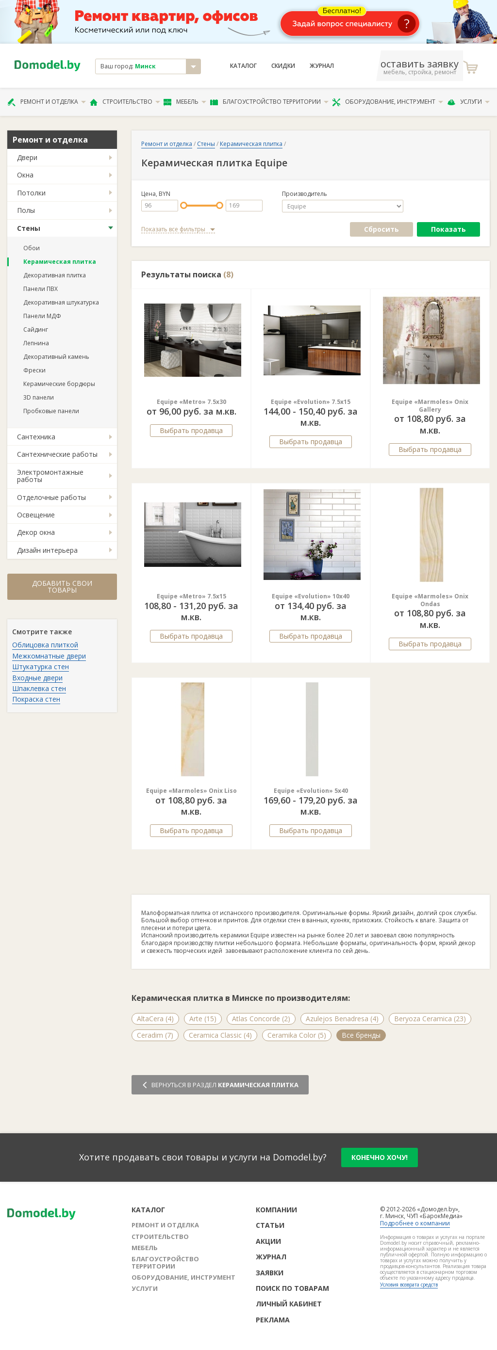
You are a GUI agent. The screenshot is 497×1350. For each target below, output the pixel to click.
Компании (276, 1209)
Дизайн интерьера (47, 550)
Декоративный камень (56, 357)
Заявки (269, 1272)
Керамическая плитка (59, 261)
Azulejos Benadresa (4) (342, 1018)
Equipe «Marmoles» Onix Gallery (430, 406)
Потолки (31, 192)
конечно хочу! (379, 1157)
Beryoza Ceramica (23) (430, 1018)
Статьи (270, 1225)
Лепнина (36, 343)
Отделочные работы (51, 497)
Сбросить (381, 229)
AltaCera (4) (155, 1018)
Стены (28, 228)
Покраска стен (36, 699)
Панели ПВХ (40, 289)
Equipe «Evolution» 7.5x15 (310, 402)
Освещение (36, 514)
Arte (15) (202, 1018)
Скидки (283, 66)
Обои (31, 248)
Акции (268, 1241)
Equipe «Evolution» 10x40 (310, 596)
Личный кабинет (289, 1303)
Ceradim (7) (155, 1035)
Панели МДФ (42, 316)
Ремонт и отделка (46, 101)
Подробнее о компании (415, 1223)
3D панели (38, 397)
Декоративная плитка (54, 275)
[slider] (183, 205)
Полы (26, 210)
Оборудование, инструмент (387, 101)
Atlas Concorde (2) (261, 1018)
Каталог (243, 66)
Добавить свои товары (62, 587)
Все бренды (361, 1035)
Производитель (304, 194)
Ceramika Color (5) (296, 1035)
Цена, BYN (155, 194)
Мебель (185, 101)
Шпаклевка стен (39, 688)
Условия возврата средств (409, 1284)
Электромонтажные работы (50, 475)
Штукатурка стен (40, 666)
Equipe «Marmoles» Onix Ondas (430, 600)
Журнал (322, 66)
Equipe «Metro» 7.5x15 (191, 596)
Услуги (468, 101)
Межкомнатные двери (49, 655)
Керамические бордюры (59, 384)
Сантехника (36, 436)
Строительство (125, 101)
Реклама (273, 1319)
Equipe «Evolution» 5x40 (311, 791)
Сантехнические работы (57, 454)
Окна (25, 174)
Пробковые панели (51, 411)
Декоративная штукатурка (61, 302)
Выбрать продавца (191, 430)
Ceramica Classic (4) (220, 1035)
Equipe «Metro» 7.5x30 (191, 402)
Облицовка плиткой (45, 644)
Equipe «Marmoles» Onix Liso (191, 791)
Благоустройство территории (269, 101)
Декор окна (36, 532)
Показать (448, 229)
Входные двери (37, 677)
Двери (27, 157)
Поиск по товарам (292, 1288)
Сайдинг (35, 329)
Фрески (34, 370)
